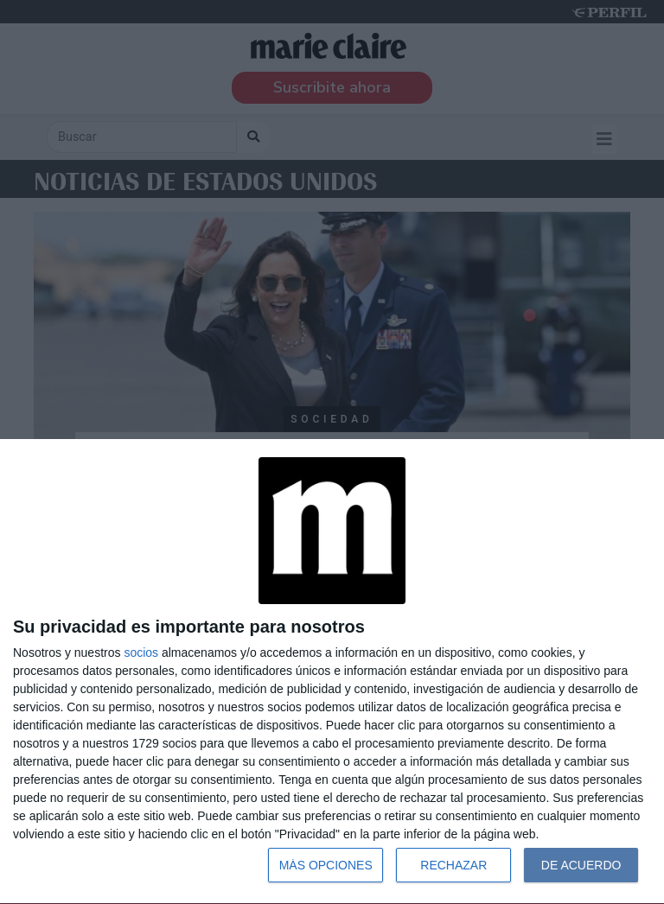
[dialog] (332, 672)
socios (141, 652)
